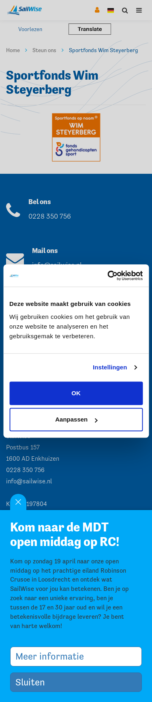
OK (76, 393)
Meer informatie (52, 656)
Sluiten (33, 682)
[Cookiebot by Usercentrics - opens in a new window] (108, 275)
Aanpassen (76, 419)
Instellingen (110, 367)
